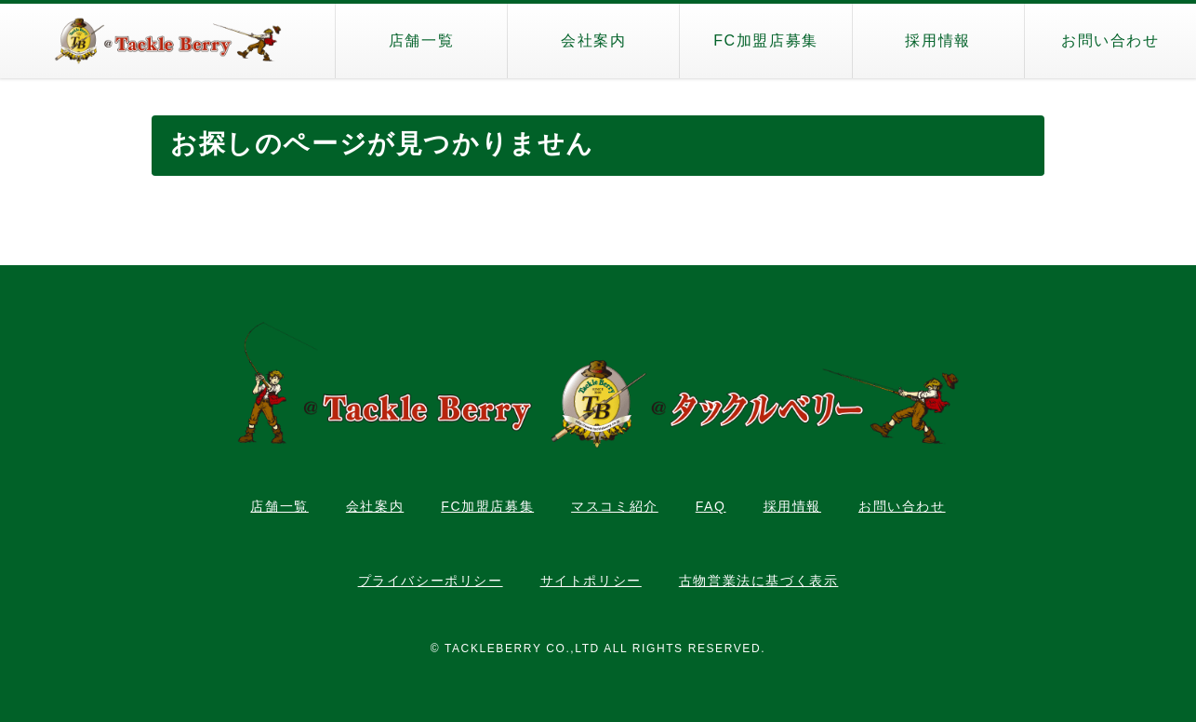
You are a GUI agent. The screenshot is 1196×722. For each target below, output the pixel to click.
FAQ (711, 506)
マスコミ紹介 (614, 506)
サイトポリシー (591, 580)
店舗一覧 (421, 40)
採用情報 (937, 40)
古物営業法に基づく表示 (759, 580)
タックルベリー (167, 41)
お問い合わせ (1110, 40)
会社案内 (593, 40)
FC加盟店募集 (765, 40)
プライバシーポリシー (430, 580)
